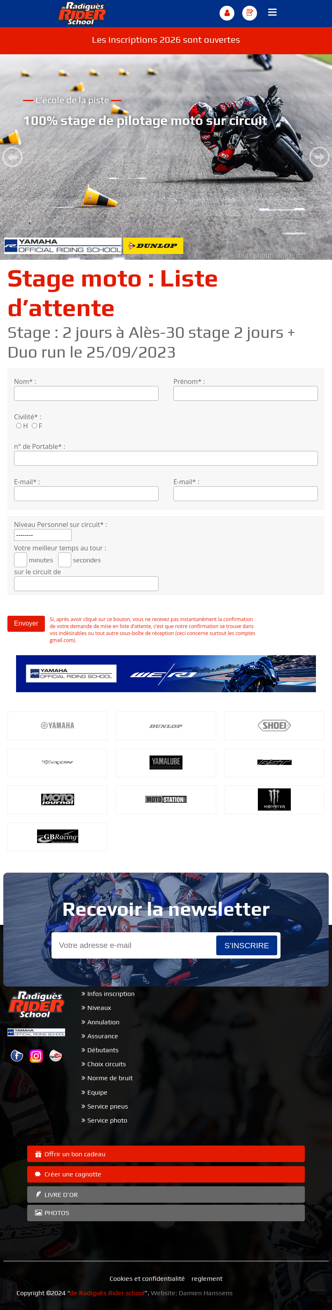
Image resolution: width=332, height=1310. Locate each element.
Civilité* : (27, 416)
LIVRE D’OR (56, 1195)
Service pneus (107, 1106)
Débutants (103, 1050)
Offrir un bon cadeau (69, 1154)
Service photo (107, 1120)
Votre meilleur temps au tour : (60, 547)
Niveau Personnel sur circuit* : (60, 524)
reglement (207, 1278)
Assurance (102, 1036)
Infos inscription (111, 994)
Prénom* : (189, 381)
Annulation (103, 1022)
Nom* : (25, 381)
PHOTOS (51, 1213)
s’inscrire (246, 945)
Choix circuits (106, 1064)
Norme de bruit (110, 1078)
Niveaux (99, 1008)
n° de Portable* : (39, 446)
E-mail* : (27, 481)
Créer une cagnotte (67, 1174)
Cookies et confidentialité (147, 1278)
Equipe (97, 1092)
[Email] (134, 945)
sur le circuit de (37, 571)
